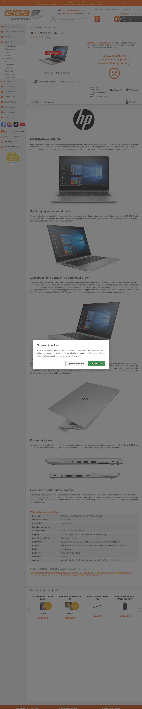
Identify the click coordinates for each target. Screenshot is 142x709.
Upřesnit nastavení (76, 364)
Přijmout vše (96, 364)
